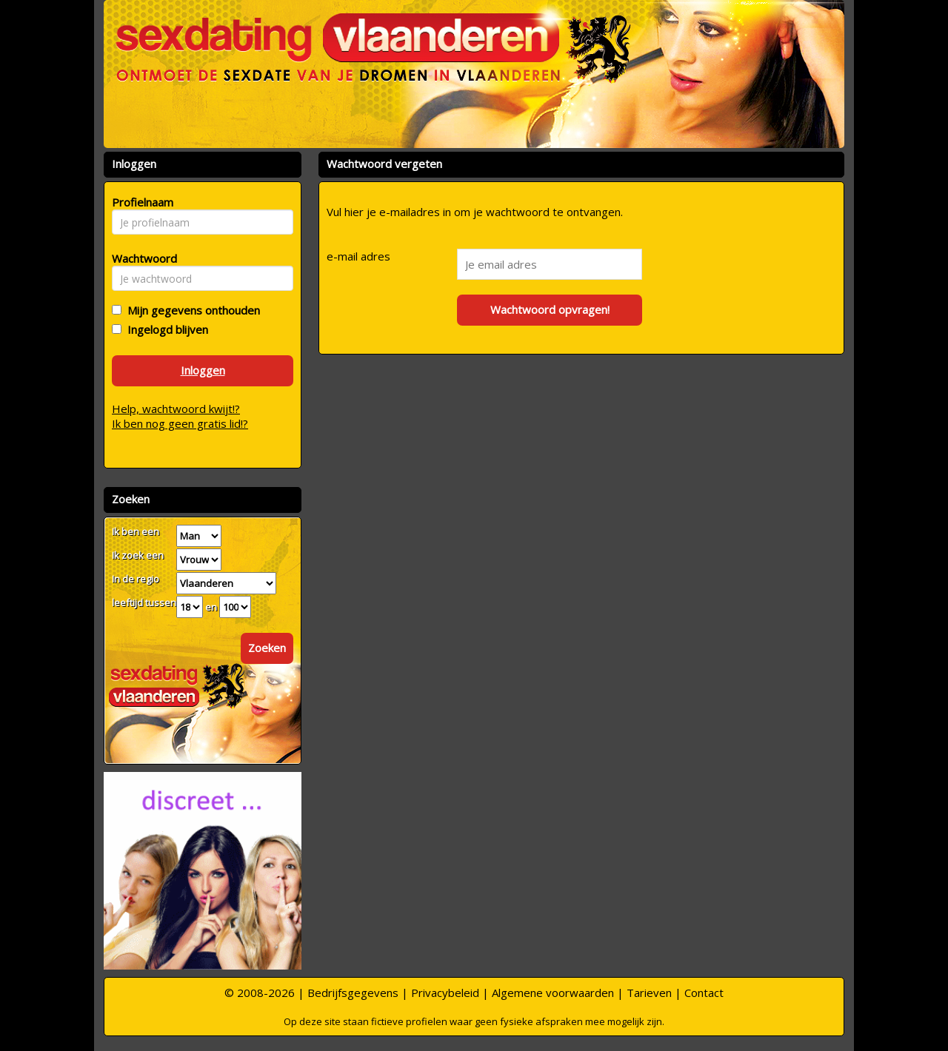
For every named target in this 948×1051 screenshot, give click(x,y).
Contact (704, 992)
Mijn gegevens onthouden (190, 310)
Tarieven (649, 992)
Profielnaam (140, 202)
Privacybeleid (445, 992)
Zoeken (267, 647)
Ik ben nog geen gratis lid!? (180, 423)
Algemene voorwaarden (553, 992)
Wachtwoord (140, 258)
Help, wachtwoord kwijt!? (176, 408)
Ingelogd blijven (164, 329)
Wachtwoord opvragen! (550, 309)
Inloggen (203, 370)
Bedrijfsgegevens (352, 992)
